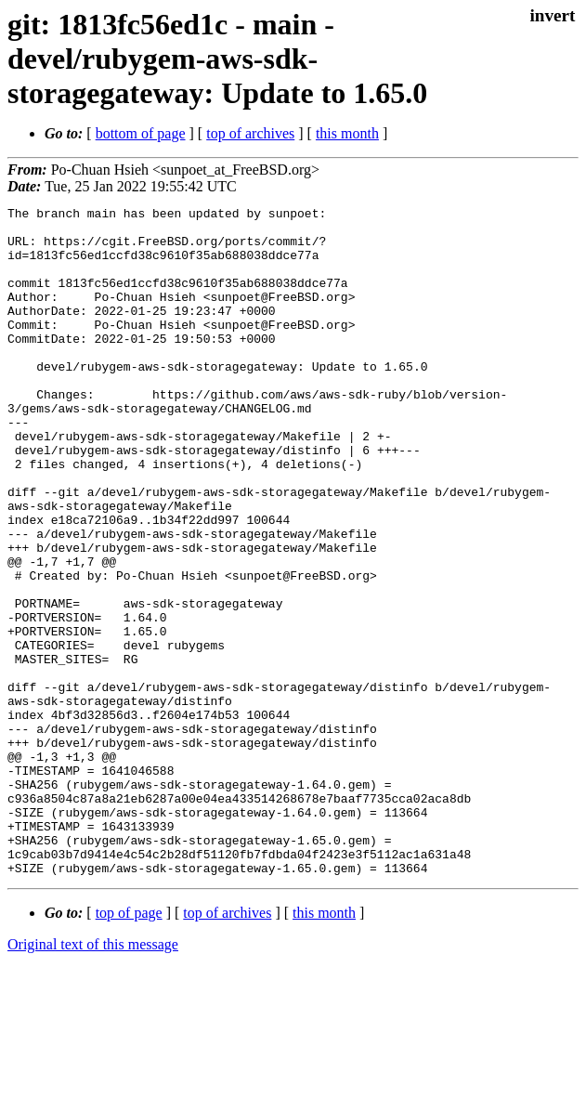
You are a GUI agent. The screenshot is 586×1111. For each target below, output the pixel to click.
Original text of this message (92, 1078)
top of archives (250, 133)
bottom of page (141, 133)
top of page (129, 1046)
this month (347, 133)
